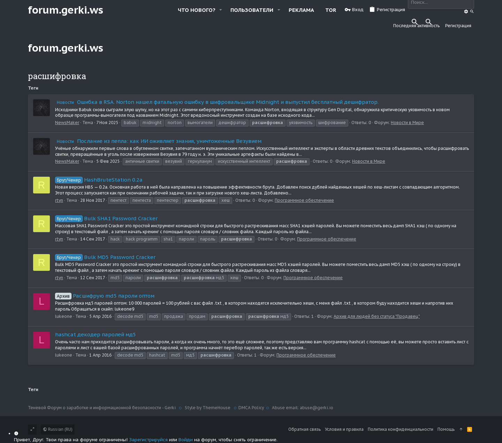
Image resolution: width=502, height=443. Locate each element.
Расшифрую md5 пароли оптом (104, 295)
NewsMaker (67, 122)
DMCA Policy (251, 407)
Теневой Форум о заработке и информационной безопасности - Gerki (102, 407)
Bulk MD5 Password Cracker (105, 257)
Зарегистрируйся (148, 440)
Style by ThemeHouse (207, 407)
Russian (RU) (58, 429)
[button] (220, 10)
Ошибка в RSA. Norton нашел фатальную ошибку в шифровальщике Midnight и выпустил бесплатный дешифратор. (217, 102)
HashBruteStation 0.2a (99, 179)
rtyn (59, 200)
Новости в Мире (407, 122)
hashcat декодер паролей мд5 (95, 334)
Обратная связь (304, 429)
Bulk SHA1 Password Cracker (106, 218)
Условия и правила (344, 429)
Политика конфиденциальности (400, 429)
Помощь (446, 429)
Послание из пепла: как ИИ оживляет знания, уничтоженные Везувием (158, 141)
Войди (185, 440)
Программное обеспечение (304, 200)
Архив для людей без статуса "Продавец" (377, 316)
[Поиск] (467, 12)
